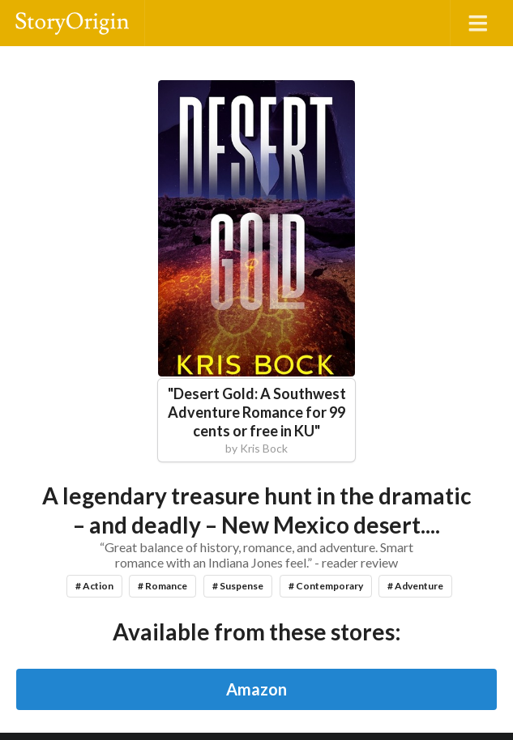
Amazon (256, 689)
